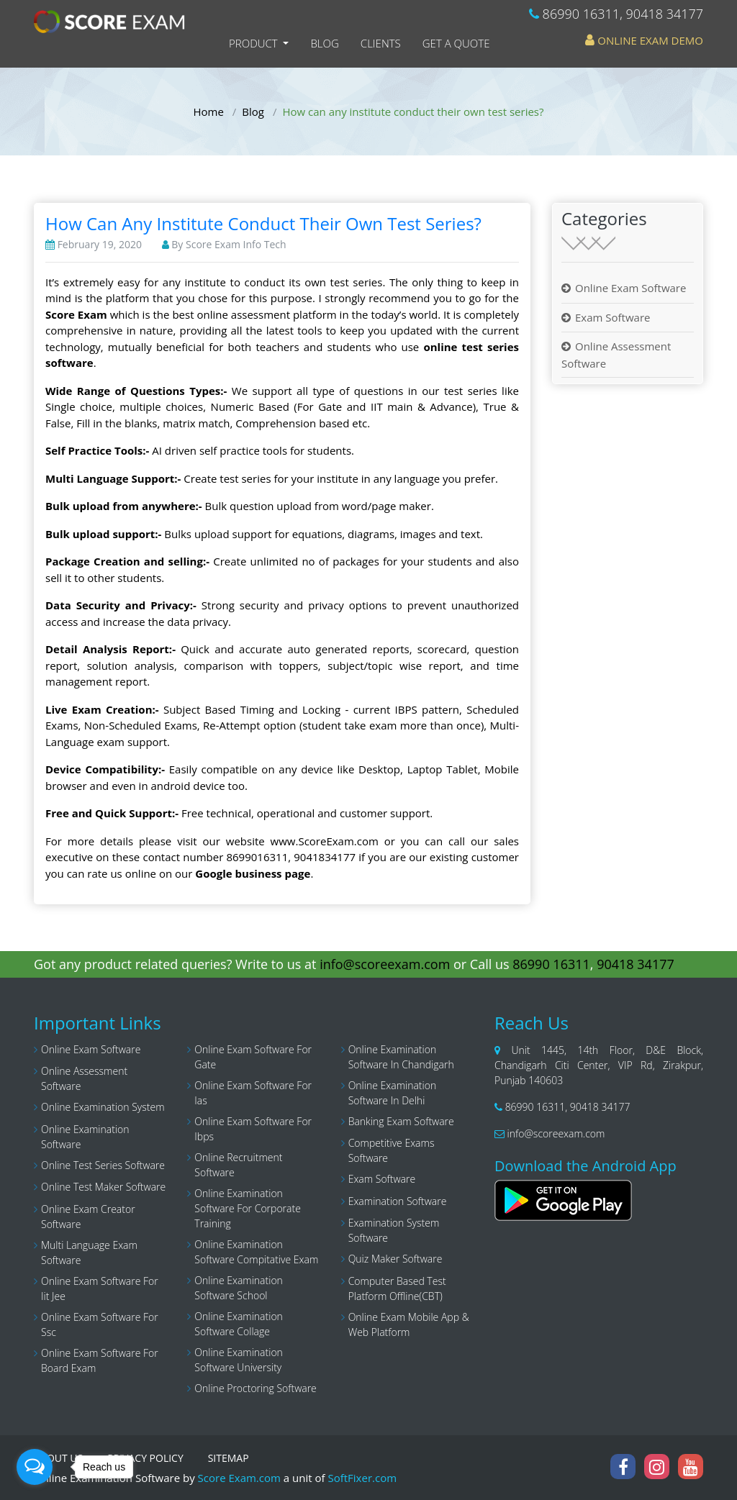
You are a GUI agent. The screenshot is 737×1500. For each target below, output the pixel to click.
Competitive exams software (391, 1150)
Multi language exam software (89, 1252)
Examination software (397, 1201)
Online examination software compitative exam (256, 1251)
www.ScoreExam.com (325, 841)
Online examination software (85, 1136)
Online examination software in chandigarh (401, 1056)
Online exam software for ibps (253, 1128)
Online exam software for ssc (99, 1324)
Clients (381, 43)
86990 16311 (581, 13)
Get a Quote (456, 43)
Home (209, 111)
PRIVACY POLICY (145, 1458)
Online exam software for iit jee (99, 1288)
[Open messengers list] (35, 1467)
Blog (324, 43)
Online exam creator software (88, 1216)
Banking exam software (401, 1121)
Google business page (252, 873)
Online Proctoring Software (255, 1388)
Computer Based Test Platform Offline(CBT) (397, 1288)
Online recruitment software (238, 1164)
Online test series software (103, 1165)
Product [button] (255, 43)
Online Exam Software (630, 288)
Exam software (382, 1179)
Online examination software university (238, 1359)
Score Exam (76, 314)
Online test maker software (103, 1187)
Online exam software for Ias (253, 1092)
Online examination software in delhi (392, 1092)
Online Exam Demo (644, 40)
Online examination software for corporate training (247, 1208)
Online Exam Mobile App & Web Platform (408, 1324)
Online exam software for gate (253, 1056)
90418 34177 (664, 13)
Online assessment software (84, 1078)
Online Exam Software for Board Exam (99, 1360)
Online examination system (103, 1107)
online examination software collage (238, 1323)
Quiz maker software (395, 1258)
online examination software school (238, 1287)
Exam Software (612, 317)
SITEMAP (228, 1458)
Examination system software (394, 1230)
